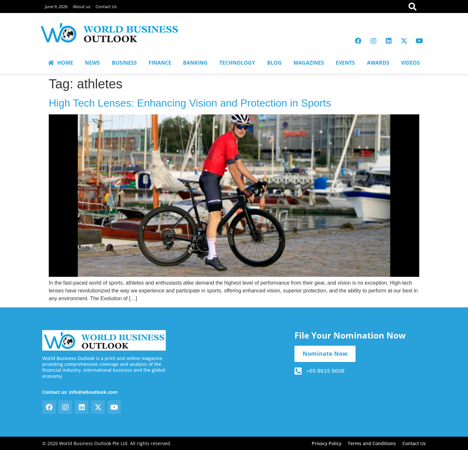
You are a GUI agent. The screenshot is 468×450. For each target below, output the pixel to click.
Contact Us (106, 6)
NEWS (92, 62)
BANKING (195, 62)
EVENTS (345, 62)
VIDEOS (410, 62)
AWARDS (378, 62)
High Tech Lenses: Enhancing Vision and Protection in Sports (190, 103)
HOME (60, 62)
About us (81, 6)
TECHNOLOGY (237, 62)
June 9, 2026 (56, 6)
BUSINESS (124, 62)
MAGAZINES (308, 62)
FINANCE (160, 62)
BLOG (274, 62)
